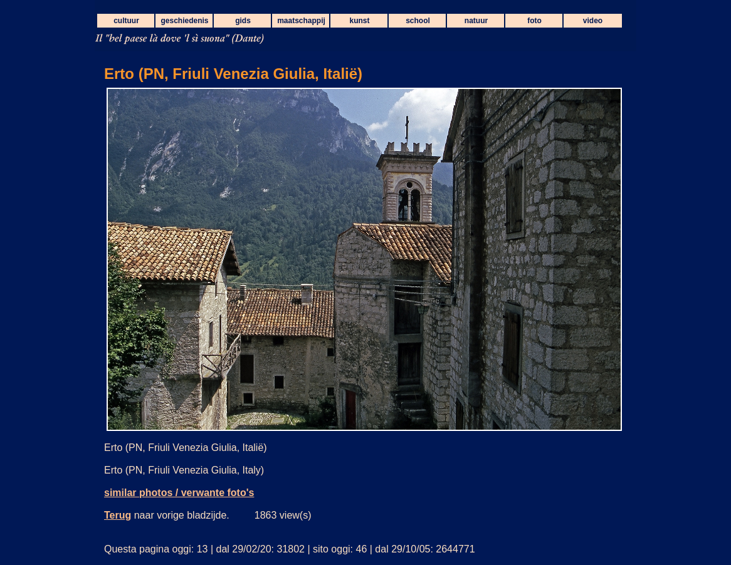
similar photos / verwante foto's (179, 492)
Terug (117, 515)
